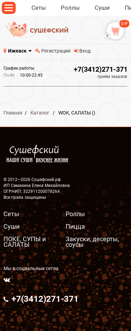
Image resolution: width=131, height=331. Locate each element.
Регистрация (53, 51)
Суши (11, 226)
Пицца (75, 226)
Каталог (39, 113)
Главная (12, 113)
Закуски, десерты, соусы (92, 241)
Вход (82, 51)
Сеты (11, 214)
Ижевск (17, 51)
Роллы (75, 214)
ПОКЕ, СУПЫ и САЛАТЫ (24, 241)
